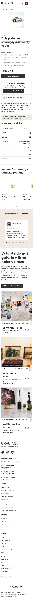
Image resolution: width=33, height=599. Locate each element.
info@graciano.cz (7, 468)
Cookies (18, 592)
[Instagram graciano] (7, 452)
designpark (21, 594)
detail (27, 330)
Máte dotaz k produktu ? (13, 98)
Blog (2, 562)
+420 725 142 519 (7, 383)
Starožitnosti (5, 518)
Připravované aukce (7, 490)
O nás (3, 556)
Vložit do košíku (13, 76)
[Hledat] (22, 4)
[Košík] (26, 3)
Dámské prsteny (7, 9)
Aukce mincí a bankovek (8, 511)
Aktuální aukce (5, 487)
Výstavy (3, 565)
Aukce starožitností (7, 508)
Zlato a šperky (5, 540)
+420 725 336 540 (7, 333)
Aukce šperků (5, 502)
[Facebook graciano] (2, 452)
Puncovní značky (6, 577)
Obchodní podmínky (7, 592)
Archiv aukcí (5, 493)
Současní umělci (6, 568)
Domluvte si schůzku (12, 286)
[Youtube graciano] (12, 452)
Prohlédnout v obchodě (13, 91)
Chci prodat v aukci (7, 496)
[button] (16, 206)
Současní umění (6, 527)
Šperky (3, 524)
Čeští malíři (4, 571)
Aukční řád (4, 499)
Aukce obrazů (5, 505)
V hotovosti (4, 537)
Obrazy (3, 521)
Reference (4, 559)
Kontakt (3, 574)
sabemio (13, 596)
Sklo (2, 530)
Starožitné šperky (6, 549)
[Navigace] (31, 4)
